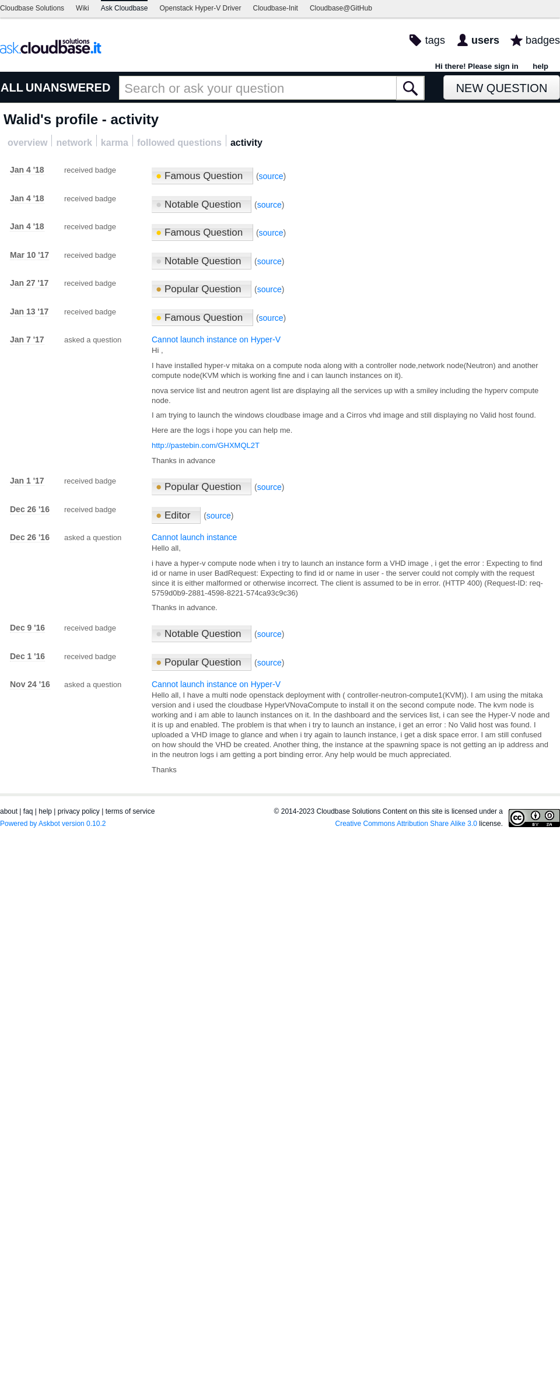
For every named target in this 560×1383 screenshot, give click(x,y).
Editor (174, 515)
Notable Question (200, 204)
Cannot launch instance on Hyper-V (216, 339)
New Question (502, 88)
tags (435, 40)
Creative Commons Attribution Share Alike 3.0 (406, 824)
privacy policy (79, 811)
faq (28, 811)
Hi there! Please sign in (477, 66)
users (485, 40)
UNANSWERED (68, 87)
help (540, 66)
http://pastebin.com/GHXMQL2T (206, 445)
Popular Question (200, 289)
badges (543, 40)
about (9, 811)
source (271, 176)
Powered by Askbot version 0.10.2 (53, 824)
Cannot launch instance (194, 537)
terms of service (130, 811)
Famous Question (201, 175)
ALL (12, 87)
